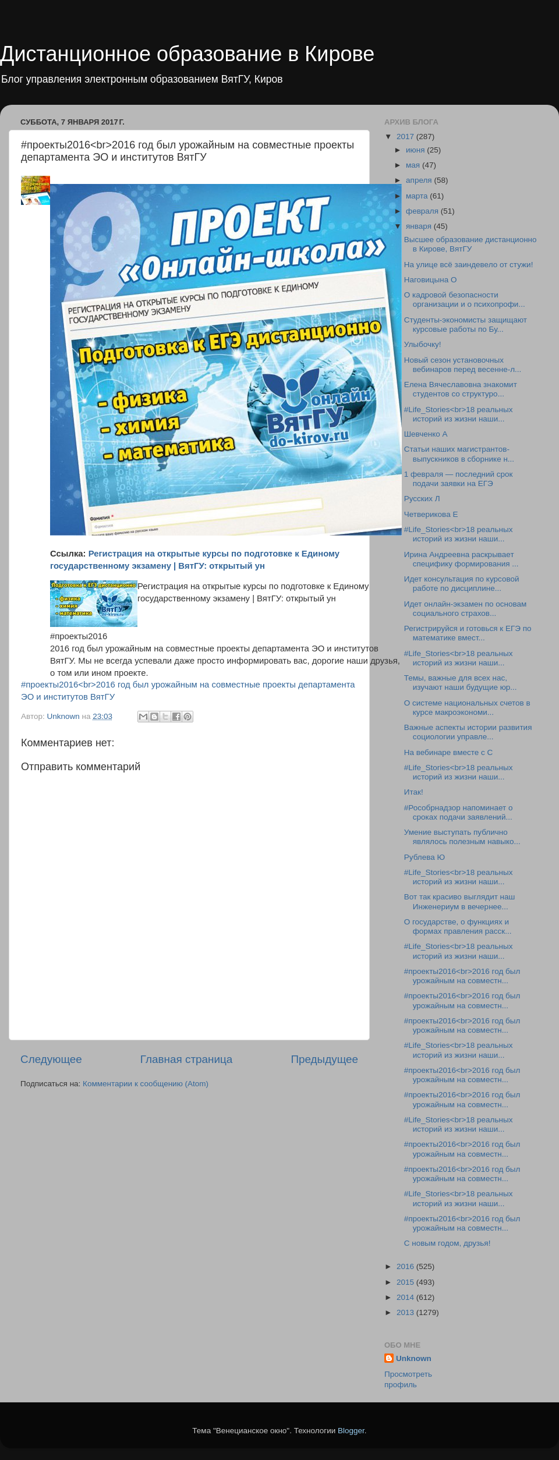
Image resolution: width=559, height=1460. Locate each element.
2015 (406, 1282)
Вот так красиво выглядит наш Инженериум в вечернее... (459, 901)
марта (418, 196)
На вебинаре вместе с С (448, 752)
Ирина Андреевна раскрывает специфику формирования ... (461, 559)
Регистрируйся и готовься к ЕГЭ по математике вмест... (468, 633)
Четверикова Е (431, 514)
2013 (406, 1312)
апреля (420, 180)
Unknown (413, 1358)
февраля (423, 211)
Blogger (351, 1430)
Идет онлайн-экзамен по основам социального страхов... (465, 609)
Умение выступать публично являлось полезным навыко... (462, 837)
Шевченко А (426, 434)
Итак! (413, 792)
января (420, 226)
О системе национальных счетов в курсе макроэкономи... (467, 708)
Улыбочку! (422, 344)
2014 (406, 1297)
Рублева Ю (424, 857)
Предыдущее (324, 1059)
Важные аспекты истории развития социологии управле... (468, 732)
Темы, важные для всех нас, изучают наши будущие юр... (460, 683)
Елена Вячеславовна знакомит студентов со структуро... (460, 389)
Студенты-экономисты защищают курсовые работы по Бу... (465, 325)
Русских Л (422, 498)
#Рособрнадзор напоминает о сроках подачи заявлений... (458, 812)
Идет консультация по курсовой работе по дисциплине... (461, 584)
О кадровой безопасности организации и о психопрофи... (464, 299)
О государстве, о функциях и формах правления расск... (458, 926)
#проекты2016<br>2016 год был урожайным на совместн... (462, 976)
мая (414, 165)
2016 (406, 1266)
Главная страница (186, 1059)
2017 (406, 136)
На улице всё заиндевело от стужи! (468, 264)
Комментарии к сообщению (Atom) (145, 1083)
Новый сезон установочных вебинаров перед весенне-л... (463, 365)
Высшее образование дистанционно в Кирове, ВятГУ (470, 244)
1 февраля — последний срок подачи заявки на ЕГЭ (458, 479)
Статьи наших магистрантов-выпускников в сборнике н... (459, 454)
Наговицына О (430, 279)
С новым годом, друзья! (447, 1243)
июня (416, 150)
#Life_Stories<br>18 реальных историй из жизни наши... (458, 414)
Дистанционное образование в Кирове (187, 54)
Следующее (51, 1059)
